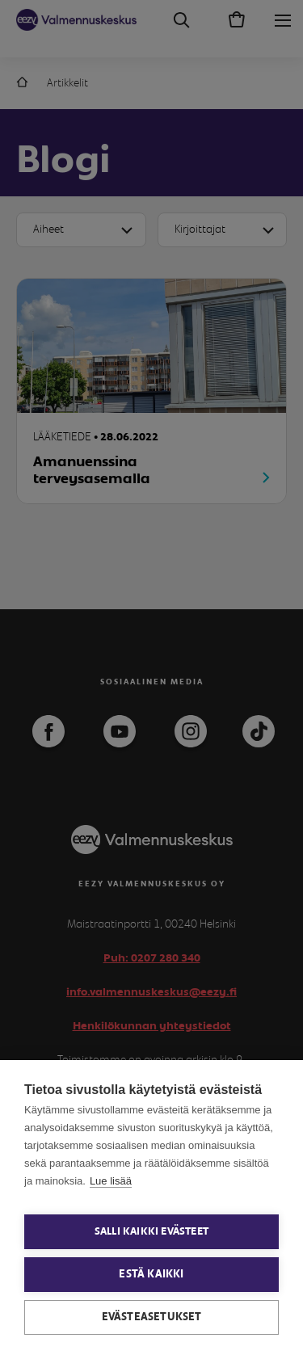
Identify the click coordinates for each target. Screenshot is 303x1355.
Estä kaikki (151, 1274)
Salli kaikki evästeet (151, 1232)
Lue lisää (111, 1181)
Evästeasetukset (152, 1317)
